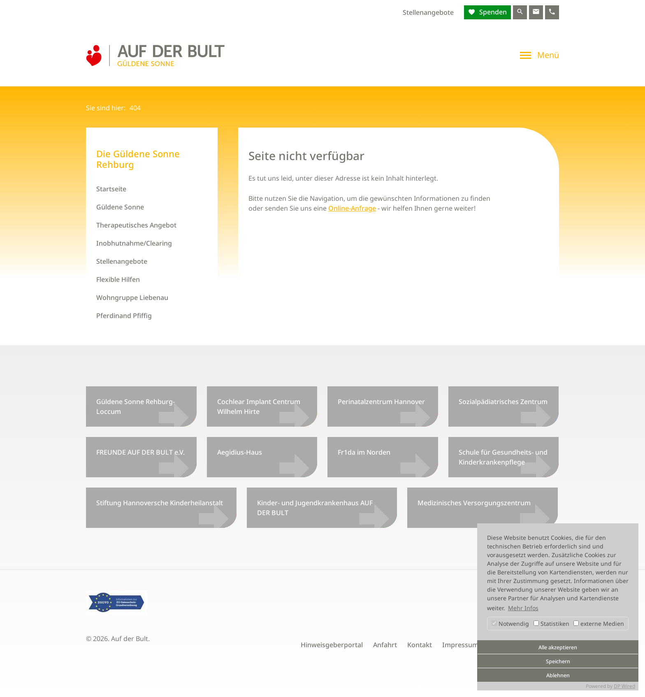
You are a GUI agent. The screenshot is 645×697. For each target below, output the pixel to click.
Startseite (111, 188)
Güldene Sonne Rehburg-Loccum (135, 406)
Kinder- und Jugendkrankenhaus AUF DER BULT (315, 507)
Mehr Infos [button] (523, 608)
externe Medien (598, 623)
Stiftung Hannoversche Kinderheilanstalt (159, 502)
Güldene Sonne (120, 206)
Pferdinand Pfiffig (124, 315)
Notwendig (510, 623)
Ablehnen (558, 675)
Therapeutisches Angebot (136, 225)
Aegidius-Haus (239, 452)
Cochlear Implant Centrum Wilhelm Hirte (258, 406)
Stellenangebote (428, 12)
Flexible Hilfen (118, 279)
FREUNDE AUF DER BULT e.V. (140, 452)
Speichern (558, 661)
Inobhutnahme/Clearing (134, 243)
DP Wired (624, 686)
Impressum (460, 644)
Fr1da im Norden (364, 452)
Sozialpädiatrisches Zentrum (503, 401)
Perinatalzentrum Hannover (381, 401)
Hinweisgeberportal (332, 644)
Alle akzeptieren (557, 647)
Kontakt (419, 644)
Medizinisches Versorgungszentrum (474, 502)
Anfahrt (385, 644)
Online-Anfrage (352, 208)
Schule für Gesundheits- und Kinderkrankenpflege (503, 457)
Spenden (492, 11)
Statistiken (551, 623)
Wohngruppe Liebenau (132, 297)
